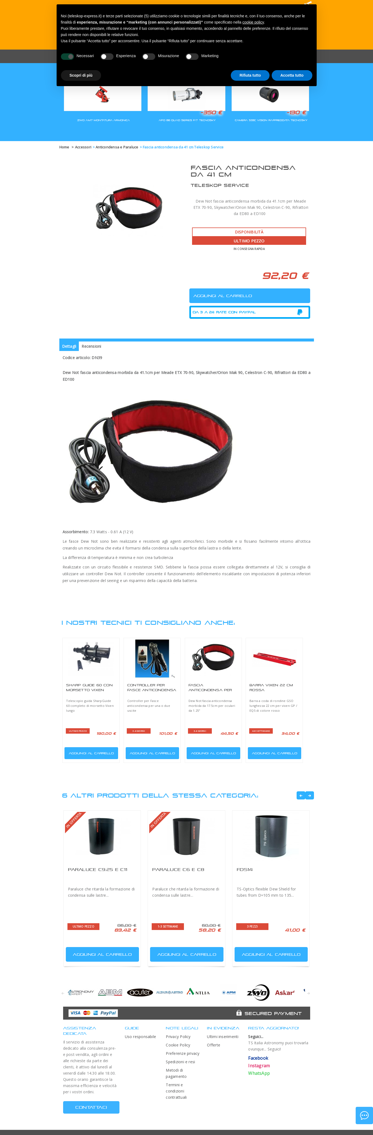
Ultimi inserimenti (222, 1036)
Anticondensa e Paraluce (117, 147)
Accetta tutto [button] (292, 75)
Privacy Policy (178, 1036)
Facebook (258, 1058)
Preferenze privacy (182, 1053)
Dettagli (69, 346)
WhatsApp (259, 1073)
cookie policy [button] (253, 22)
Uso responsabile (140, 1036)
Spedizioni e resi (180, 1061)
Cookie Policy (178, 1045)
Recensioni (91, 346)
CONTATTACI (91, 1107)
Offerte (213, 1045)
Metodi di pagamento (176, 1073)
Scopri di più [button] (81, 75)
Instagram (259, 1066)
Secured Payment (273, 1013)
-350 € (211, 112)
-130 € (296, 112)
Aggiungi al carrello (90, 752)
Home (64, 147)
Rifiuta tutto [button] (250, 75)
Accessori (83, 147)
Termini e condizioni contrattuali (176, 1091)
